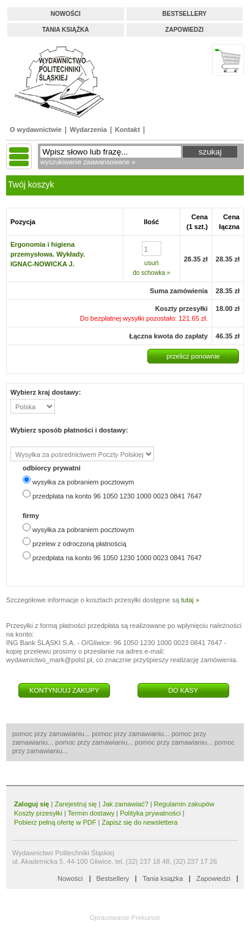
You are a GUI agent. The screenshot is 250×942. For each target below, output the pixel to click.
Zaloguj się (31, 804)
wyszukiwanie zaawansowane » (87, 162)
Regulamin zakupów (184, 804)
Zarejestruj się (75, 804)
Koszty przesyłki (39, 813)
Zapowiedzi (184, 29)
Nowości (66, 13)
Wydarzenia (88, 129)
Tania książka (65, 29)
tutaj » (190, 600)
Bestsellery (185, 13)
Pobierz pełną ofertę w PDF (55, 822)
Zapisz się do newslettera (139, 822)
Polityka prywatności (150, 813)
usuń (151, 262)
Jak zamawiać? (125, 804)
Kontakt (127, 129)
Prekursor (146, 917)
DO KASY (183, 690)
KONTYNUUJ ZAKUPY (64, 690)
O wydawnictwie (36, 129)
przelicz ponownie (192, 356)
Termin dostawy (91, 813)
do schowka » (151, 272)
